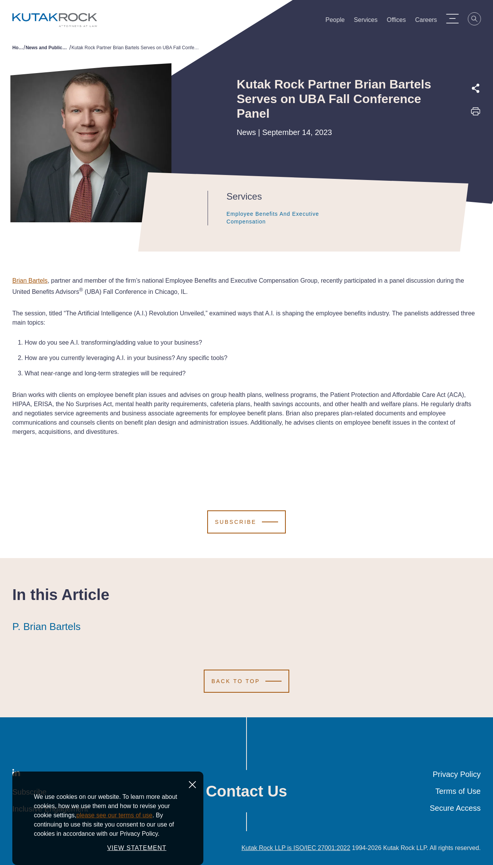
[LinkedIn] (16, 774)
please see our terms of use (114, 828)
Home (17, 47)
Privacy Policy (457, 774)
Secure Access (455, 808)
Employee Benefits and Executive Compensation (274, 217)
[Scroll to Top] (246, 681)
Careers (430, 21)
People (339, 21)
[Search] (479, 20)
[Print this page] (475, 114)
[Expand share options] (475, 88)
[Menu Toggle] (456, 18)
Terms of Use (458, 791)
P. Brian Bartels (46, 626)
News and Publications (47, 47)
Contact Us (246, 791)
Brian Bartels (30, 280)
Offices (400, 21)
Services (369, 21)
